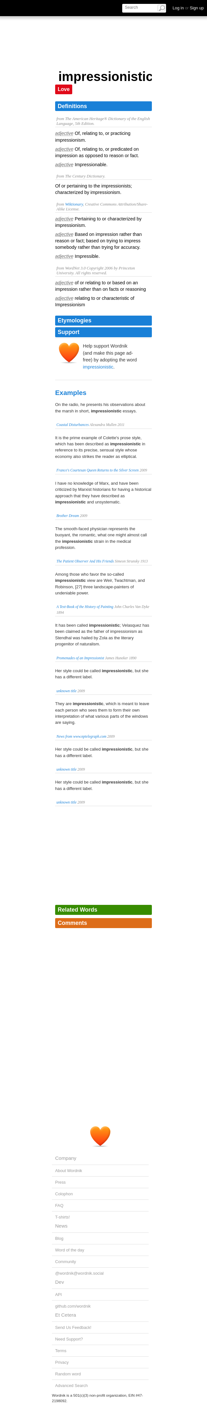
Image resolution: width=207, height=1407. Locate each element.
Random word (68, 1374)
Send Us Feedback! (73, 1327)
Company (65, 1158)
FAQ (59, 1205)
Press (60, 1182)
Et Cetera (65, 1315)
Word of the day (69, 1250)
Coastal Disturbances (72, 425)
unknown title (66, 691)
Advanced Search (71, 1385)
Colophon (64, 1193)
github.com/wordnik (73, 1306)
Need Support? (69, 1339)
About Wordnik (68, 1170)
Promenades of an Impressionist (80, 658)
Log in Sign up (188, 7)
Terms (60, 1350)
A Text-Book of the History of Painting (84, 607)
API (58, 1294)
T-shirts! (62, 1217)
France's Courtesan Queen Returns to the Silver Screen (97, 470)
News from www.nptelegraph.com (81, 736)
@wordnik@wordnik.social (79, 1273)
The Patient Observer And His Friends (85, 561)
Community (65, 1261)
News (61, 1226)
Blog (59, 1238)
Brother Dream (67, 516)
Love (64, 89)
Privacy (62, 1362)
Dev (59, 1282)
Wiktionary (74, 204)
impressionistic (98, 366)
